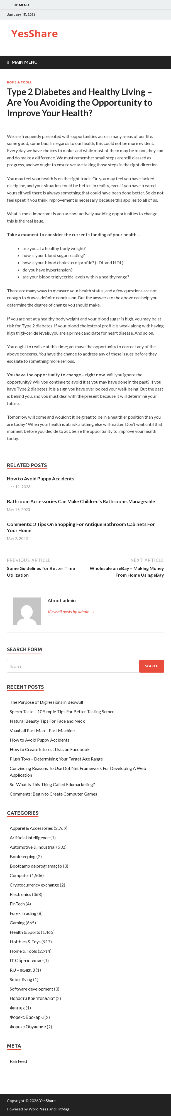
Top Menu (20, 5)
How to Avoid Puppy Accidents (40, 479)
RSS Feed (18, 1061)
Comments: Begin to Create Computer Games (53, 793)
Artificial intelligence (30, 837)
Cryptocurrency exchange (34, 884)
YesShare (34, 33)
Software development (31, 988)
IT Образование (26, 960)
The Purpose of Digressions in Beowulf (47, 702)
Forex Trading (23, 913)
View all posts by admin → (71, 611)
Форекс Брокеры (27, 1017)
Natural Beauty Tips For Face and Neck (47, 721)
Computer (19, 875)
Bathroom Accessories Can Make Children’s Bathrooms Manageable (81, 501)
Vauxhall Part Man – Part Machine (42, 730)
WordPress (38, 1109)
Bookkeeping (23, 856)
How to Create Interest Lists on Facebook (50, 749)
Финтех (17, 1007)
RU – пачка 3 (22, 969)
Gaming (17, 922)
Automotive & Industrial (32, 847)
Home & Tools (19, 82)
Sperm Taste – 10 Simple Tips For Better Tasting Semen (62, 711)
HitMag (63, 1109)
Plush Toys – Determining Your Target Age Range (56, 758)
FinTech (17, 903)
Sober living (21, 979)
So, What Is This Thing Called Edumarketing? (52, 784)
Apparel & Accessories (31, 828)
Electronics (20, 894)
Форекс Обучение (28, 1026)
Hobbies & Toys (25, 941)
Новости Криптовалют (32, 998)
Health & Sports (25, 932)
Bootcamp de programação (36, 865)
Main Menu (25, 62)
